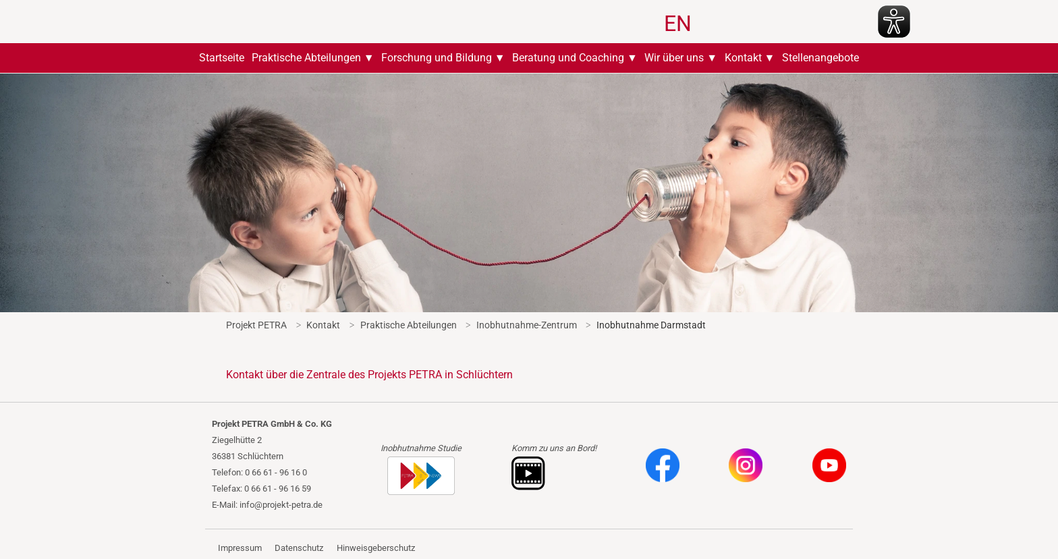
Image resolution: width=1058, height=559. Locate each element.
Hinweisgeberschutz (376, 548)
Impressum (240, 548)
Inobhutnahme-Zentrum (526, 325)
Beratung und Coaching (568, 57)
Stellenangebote (820, 57)
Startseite (221, 57)
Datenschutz (299, 548)
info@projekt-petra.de (281, 505)
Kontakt (743, 57)
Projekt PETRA (256, 325)
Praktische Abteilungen (306, 57)
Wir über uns (674, 57)
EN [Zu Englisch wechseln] (678, 23)
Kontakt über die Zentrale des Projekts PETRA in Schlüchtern (369, 374)
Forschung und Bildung (436, 57)
